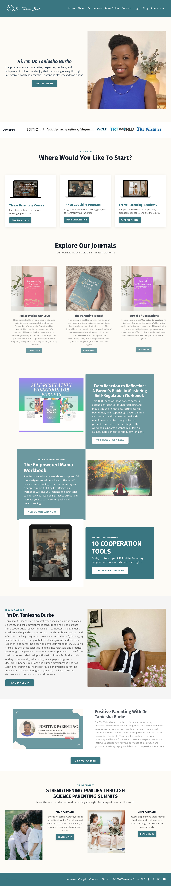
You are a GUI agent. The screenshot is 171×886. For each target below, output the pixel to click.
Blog (145, 8)
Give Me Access (20, 220)
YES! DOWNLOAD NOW (110, 570)
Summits (157, 8)
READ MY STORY (20, 683)
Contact (126, 8)
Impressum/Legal (76, 879)
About (81, 8)
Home (71, 8)
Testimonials (95, 8)
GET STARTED (44, 83)
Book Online (112, 8)
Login (137, 8)
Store (105, 879)
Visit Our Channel (85, 760)
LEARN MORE (65, 837)
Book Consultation (77, 219)
